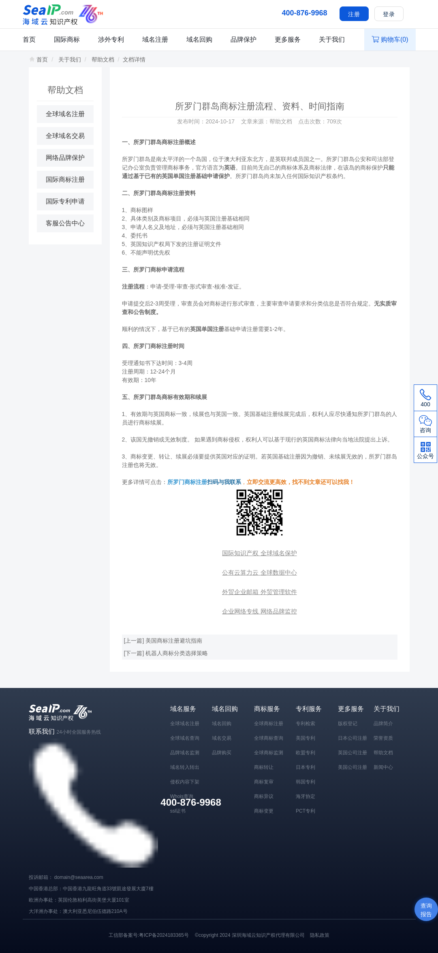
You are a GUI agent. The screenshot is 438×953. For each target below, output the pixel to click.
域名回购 (199, 39)
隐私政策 (319, 935)
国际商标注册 (65, 179)
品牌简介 (383, 723)
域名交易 (221, 738)
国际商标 (67, 39)
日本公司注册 (352, 738)
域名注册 (155, 39)
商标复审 (263, 782)
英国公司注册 (352, 753)
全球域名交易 (65, 135)
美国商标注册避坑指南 (173, 640)
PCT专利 (305, 811)
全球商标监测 (268, 753)
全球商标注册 (268, 723)
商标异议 (263, 796)
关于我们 (332, 39)
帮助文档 (103, 59)
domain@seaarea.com (78, 877)
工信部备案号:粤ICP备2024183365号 (149, 935)
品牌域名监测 (184, 753)
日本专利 (305, 767)
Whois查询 (181, 796)
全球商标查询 (268, 738)
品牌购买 (221, 753)
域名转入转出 (184, 767)
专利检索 (305, 723)
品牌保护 (243, 39)
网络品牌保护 (65, 157)
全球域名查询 (184, 738)
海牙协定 (305, 796)
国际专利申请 (65, 201)
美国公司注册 (352, 767)
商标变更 (263, 811)
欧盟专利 (305, 753)
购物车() (390, 39)
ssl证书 (178, 811)
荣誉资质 (383, 738)
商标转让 (263, 767)
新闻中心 (383, 767)
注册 (354, 14)
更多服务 (288, 39)
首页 (29, 39)
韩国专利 (305, 782)
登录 (389, 14)
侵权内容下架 (184, 782)
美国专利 (305, 738)
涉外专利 (111, 39)
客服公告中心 (65, 223)
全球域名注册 (65, 113)
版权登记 (347, 723)
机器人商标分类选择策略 (176, 653)
